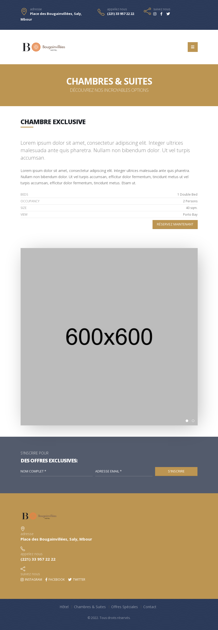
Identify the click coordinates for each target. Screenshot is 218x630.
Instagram (31, 579)
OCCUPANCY (30, 201)
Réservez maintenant (175, 224)
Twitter (76, 579)
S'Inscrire (176, 471)
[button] (187, 420)
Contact (149, 606)
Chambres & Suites (90, 606)
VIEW (24, 214)
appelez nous (117, 9)
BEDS (24, 194)
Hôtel (64, 606)
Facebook (55, 579)
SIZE (23, 208)
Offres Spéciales (124, 606)
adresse (36, 9)
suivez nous (161, 9)
